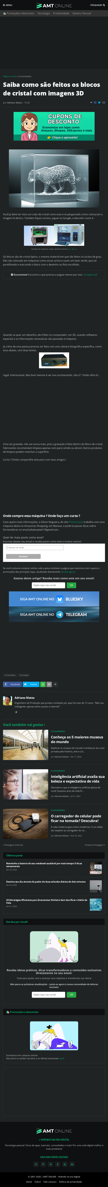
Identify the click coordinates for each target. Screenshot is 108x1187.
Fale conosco (50, 1181)
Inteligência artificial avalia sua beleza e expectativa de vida (78, 778)
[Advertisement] (54, 43)
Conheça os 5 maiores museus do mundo (77, 739)
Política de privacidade (70, 1181)
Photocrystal (76, 522)
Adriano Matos (24, 698)
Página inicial (9, 76)
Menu (9, 5)
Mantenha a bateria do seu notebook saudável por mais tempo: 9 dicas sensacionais (44, 865)
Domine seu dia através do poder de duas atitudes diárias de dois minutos (45, 881)
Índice (38, 1181)
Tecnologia (44, 13)
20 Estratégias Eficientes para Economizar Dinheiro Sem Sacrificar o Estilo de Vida (46, 901)
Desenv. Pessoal (82, 13)
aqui (70, 249)
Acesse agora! (68, 571)
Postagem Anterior (14, 845)
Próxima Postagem (94, 845)
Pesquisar (96, 5)
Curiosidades (24, 76)
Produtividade (61, 13)
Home (29, 1181)
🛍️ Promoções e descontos (18, 13)
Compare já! (90, 274)
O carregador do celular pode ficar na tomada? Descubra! (76, 818)
